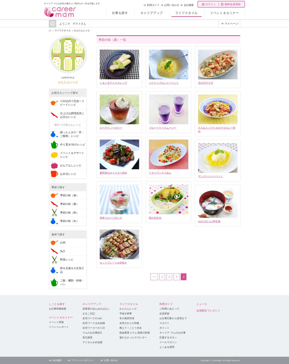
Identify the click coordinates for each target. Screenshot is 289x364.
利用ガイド (153, 5)
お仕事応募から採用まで (173, 318)
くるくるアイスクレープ (113, 82)
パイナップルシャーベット (164, 82)
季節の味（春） (69, 195)
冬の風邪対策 (126, 318)
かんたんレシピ (82, 30)
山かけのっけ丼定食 (209, 221)
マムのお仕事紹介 (92, 332)
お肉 (62, 242)
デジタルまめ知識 (92, 342)
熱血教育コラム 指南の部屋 (134, 332)
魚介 (62, 251)
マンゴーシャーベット (210, 176)
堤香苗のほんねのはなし (96, 308)
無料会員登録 (233, 4)
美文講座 (87, 337)
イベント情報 (56, 322)
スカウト (164, 323)
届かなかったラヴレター (133, 337)
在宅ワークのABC (92, 318)
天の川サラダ (205, 82)
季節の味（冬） (69, 221)
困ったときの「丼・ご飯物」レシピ (72, 134)
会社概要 (189, 5)
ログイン (210, 4)
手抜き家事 (125, 313)
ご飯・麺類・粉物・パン (72, 282)
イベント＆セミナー (224, 13)
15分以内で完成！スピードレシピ (72, 103)
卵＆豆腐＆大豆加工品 (72, 270)
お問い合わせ (171, 5)
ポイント (164, 328)
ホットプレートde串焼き (113, 262)
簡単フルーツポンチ (111, 217)
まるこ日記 (88, 313)
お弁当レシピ (68, 174)
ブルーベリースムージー (162, 127)
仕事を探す (120, 13)
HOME (50, 30)
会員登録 (164, 313)
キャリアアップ (151, 13)
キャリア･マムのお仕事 (172, 332)
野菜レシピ (66, 259)
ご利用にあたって (169, 308)
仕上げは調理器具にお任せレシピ (72, 115)
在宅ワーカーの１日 (93, 328)
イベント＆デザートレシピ (72, 155)
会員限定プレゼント (208, 310)
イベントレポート (59, 327)
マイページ (231, 23)
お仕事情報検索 (57, 308)
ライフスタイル (186, 13)
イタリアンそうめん (160, 172)
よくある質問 (166, 347)
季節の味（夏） (69, 204)
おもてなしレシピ (71, 165)
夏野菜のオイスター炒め (113, 172)
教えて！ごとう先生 (130, 328)
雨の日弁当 (155, 217)
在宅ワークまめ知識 (93, 323)
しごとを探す (57, 304)
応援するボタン (168, 337)
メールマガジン (168, 342)
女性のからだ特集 (129, 323)
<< (154, 276)
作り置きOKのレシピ (72, 144)
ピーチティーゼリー (111, 127)
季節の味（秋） (69, 212)
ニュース (201, 304)
